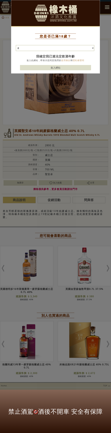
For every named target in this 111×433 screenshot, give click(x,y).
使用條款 (65, 60)
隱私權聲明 (78, 60)
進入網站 (55, 67)
